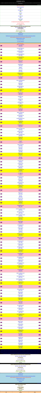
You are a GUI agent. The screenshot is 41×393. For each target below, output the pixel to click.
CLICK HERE (20, 362)
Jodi (1, 45)
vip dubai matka (12, 353)
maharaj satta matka (14, 351)
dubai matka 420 (9, 353)
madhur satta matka (18, 351)
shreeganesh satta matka (34, 351)
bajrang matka (35, 350)
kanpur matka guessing (23, 353)
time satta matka (3, 351)
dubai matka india (6, 353)
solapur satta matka (29, 351)
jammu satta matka (36, 352)
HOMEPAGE (20, 390)
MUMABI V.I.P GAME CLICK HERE (20, 24)
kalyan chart (34, 353)
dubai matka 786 (18, 353)
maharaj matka (28, 349)
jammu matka (28, 350)
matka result (26, 353)
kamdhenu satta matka (33, 352)
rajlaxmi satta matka (7, 352)
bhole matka (30, 350)
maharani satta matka (22, 351)
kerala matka (2, 349)
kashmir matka (38, 350)
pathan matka (23, 349)
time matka (20, 349)
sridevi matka (7, 349)
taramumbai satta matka (38, 351)
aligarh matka (12, 350)
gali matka (15, 349)
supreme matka (18, 350)
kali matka (10, 349)
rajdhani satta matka (4, 352)
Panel (39, 45)
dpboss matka (28, 353)
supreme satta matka (24, 352)
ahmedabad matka (21, 350)
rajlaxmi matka (5, 350)
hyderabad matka (14, 350)
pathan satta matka (6, 351)
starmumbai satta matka (12, 352)
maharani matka (34, 349)
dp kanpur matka (36, 353)
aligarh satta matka (16, 352)
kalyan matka (33, 350)
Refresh (20, 14)
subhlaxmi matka (17, 349)
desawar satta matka (26, 351)
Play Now (20, 59)
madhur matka (31, 349)
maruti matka (25, 349)
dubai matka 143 (15, 353)
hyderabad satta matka (20, 352)
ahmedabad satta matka (28, 352)
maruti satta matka (10, 351)
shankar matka (4, 349)
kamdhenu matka (24, 350)
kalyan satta (31, 353)
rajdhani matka (2, 350)
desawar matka (37, 349)
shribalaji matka (12, 349)
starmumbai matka (8, 350)
